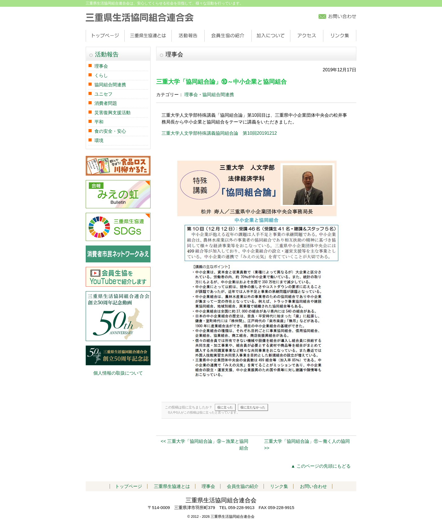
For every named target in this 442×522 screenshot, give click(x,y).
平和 (98, 122)
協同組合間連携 (218, 94)
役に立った (225, 407)
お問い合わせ (313, 486)
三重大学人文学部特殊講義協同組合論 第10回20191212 (219, 133)
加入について (270, 36)
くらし (101, 75)
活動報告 (187, 36)
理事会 (191, 94)
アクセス (306, 36)
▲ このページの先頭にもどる (321, 466)
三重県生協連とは (147, 36)
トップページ (105, 36)
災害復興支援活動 (112, 112)
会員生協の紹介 (227, 36)
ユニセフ (103, 94)
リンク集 (339, 36)
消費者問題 (105, 103)
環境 (98, 140)
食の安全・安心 (110, 131)
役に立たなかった (252, 407)
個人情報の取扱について (118, 373)
